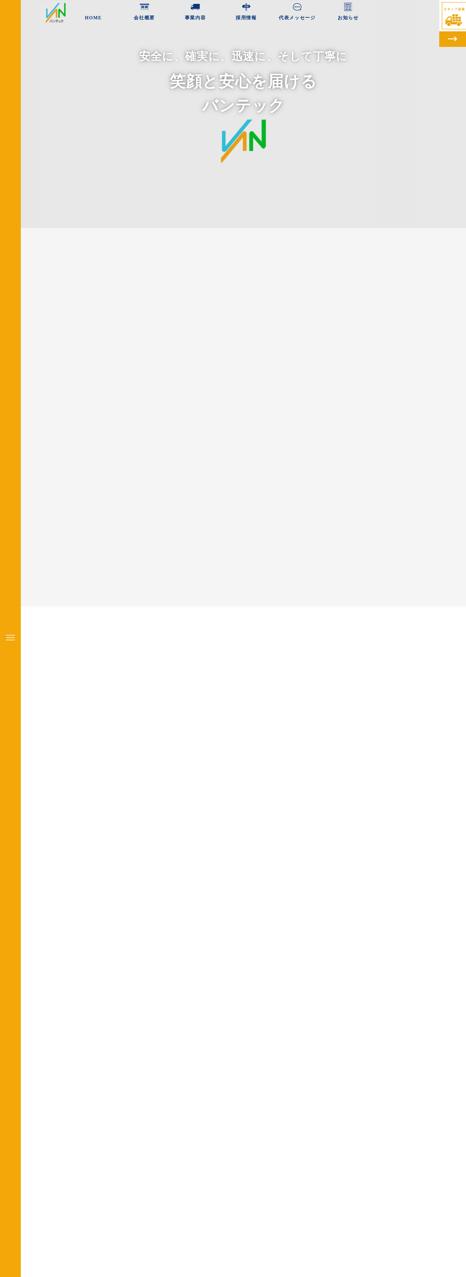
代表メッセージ (297, 10)
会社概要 (144, 10)
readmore (197, 1090)
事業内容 (195, 10)
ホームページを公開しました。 (186, 1077)
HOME (93, 10)
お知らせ (348, 10)
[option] (197, 1050)
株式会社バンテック (332, 1164)
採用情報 (246, 10)
